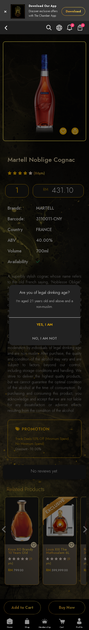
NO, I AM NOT (44, 338)
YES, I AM (45, 324)
